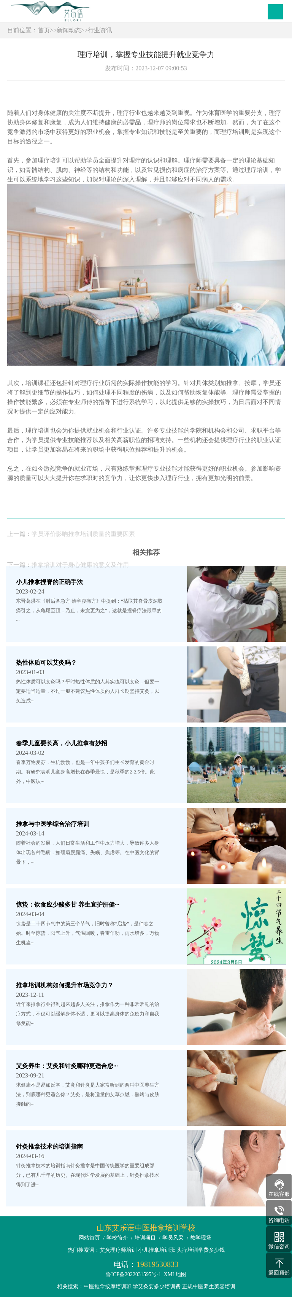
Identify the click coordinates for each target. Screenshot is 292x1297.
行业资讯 (100, 30)
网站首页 (89, 1238)
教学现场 (200, 1238)
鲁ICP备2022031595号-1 (133, 1274)
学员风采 (173, 1238)
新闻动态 (69, 30)
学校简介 (117, 1238)
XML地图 (175, 1274)
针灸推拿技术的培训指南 (49, 1146)
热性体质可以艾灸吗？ (46, 662)
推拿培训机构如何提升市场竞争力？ (64, 985)
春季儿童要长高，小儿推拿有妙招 (61, 743)
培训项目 (145, 1238)
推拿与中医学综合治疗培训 (52, 824)
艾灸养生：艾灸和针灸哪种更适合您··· (67, 1066)
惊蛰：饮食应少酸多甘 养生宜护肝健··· (67, 904)
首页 (44, 30)
